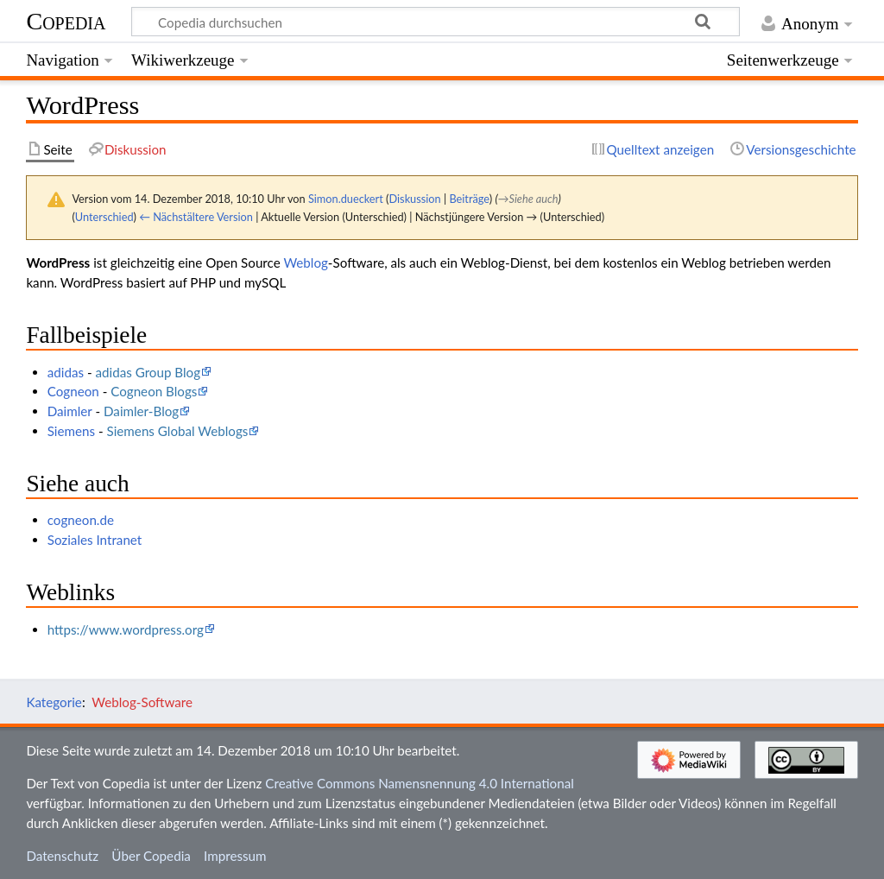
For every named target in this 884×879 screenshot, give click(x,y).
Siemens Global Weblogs (178, 431)
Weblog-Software (142, 702)
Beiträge (469, 199)
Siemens (71, 431)
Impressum (235, 855)
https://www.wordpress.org (125, 629)
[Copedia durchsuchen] (436, 21)
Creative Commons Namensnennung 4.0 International (419, 783)
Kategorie (53, 702)
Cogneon (73, 391)
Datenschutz (62, 855)
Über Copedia (150, 855)
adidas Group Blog (147, 372)
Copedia (65, 21)
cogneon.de (80, 520)
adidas (65, 372)
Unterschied (104, 217)
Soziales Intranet (94, 539)
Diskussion (414, 199)
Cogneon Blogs (153, 391)
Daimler (69, 411)
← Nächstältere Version (196, 217)
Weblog (305, 262)
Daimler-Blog (141, 411)
